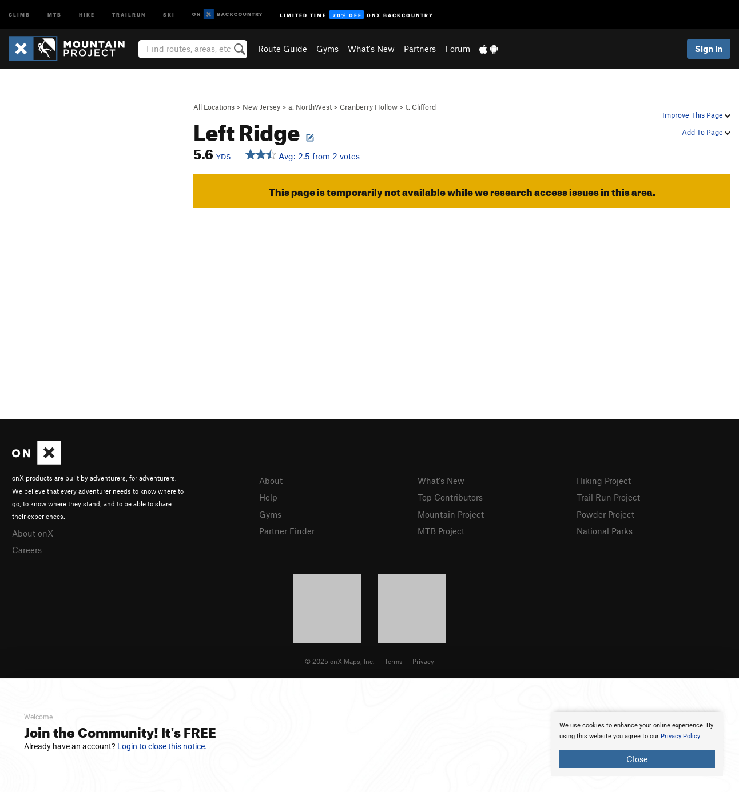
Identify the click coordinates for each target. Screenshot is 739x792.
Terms (393, 661)
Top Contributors (450, 497)
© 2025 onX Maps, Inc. (340, 661)
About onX (32, 533)
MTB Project (441, 531)
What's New (371, 48)
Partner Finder (287, 531)
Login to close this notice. (162, 746)
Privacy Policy (680, 736)
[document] (637, 744)
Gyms (327, 48)
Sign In (708, 48)
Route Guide (282, 48)
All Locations (214, 106)
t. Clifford (421, 106)
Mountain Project (451, 514)
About (271, 480)
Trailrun (129, 14)
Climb (19, 14)
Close (637, 759)
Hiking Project (604, 480)
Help (268, 497)
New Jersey (261, 106)
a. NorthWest (310, 106)
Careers (27, 550)
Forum (457, 48)
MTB (54, 14)
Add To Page (706, 132)
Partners (420, 48)
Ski (169, 14)
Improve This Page (696, 114)
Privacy (423, 661)
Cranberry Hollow (369, 106)
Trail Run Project (608, 497)
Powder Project (605, 514)
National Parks (605, 531)
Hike (87, 14)
